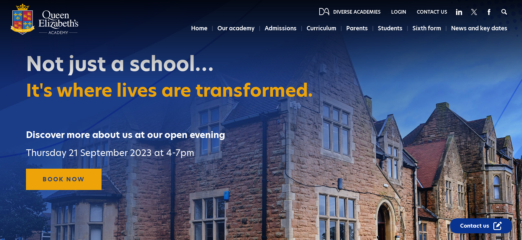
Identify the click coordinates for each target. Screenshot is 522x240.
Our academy (236, 28)
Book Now (64, 179)
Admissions (281, 28)
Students (390, 28)
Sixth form (426, 28)
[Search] (504, 11)
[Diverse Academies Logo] (44, 33)
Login (398, 12)
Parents (357, 28)
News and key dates (479, 28)
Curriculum (321, 28)
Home (199, 28)
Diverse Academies (357, 12)
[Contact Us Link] (481, 225)
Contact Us (432, 12)
